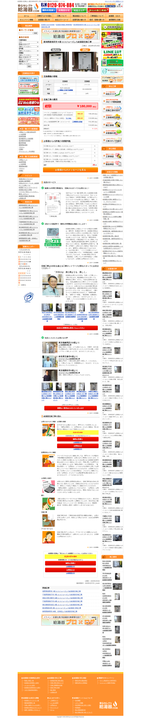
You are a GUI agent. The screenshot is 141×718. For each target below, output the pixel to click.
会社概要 (77, 700)
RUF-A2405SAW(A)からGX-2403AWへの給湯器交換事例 (82, 317)
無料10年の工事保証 (81, 683)
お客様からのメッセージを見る (70, 170)
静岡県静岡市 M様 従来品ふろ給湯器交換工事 (59, 611)
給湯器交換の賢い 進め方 (111, 236)
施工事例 (53, 690)
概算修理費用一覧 (29, 703)
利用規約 (77, 707)
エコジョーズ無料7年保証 (107, 683)
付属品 (21, 149)
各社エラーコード (61, 20)
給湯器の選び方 (44, 20)
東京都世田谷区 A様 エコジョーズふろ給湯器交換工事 (62, 605)
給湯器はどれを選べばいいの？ (113, 209)
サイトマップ (109, 1)
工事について (62, 16)
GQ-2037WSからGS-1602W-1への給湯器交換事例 (70, 315)
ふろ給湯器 (22, 134)
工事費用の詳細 (77, 122)
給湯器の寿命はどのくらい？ (33, 707)
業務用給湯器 (23, 145)
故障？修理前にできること (32, 710)
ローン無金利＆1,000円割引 (108, 680)
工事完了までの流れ (44, 16)
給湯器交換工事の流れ (57, 680)
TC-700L (68, 118)
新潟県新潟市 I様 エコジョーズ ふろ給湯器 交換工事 (61, 608)
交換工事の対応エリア (57, 683)
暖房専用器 (22, 143)
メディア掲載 (79, 703)
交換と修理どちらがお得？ (32, 705)
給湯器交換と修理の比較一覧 (112, 243)
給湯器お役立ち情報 (25, 190)
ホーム (26, 16)
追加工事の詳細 (55, 687)
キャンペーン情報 (26, 20)
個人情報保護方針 (80, 710)
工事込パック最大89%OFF (27, 132)
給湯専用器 (22, 136)
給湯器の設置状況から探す (32, 687)
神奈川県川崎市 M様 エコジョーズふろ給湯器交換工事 (62, 598)
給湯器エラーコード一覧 (31, 700)
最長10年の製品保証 (81, 680)
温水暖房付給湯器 (24, 140)
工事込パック (23, 160)
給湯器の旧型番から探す (31, 683)
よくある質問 (54, 703)
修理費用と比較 (114, 20)
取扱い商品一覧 (29, 680)
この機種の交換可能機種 (65, 90)
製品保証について (79, 16)
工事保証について (97, 16)
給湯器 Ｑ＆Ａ (114, 16)
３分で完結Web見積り (31, 690)
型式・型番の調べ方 (97, 20)
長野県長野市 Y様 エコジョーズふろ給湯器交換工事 (61, 591)
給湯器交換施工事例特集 (27, 196)
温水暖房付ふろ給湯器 (26, 138)
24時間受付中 (77, 442)
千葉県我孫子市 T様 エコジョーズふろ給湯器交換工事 (62, 594)
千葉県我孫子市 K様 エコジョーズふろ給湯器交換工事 (62, 601)
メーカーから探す (29, 685)
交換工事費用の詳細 (56, 685)
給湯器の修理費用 (24, 181)
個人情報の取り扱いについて (83, 712)
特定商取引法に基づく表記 (83, 705)
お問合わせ (53, 705)
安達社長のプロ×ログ (26, 179)
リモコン (22, 147)
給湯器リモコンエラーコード (28, 187)
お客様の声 (22, 198)
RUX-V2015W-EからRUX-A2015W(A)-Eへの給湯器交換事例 (47, 317)
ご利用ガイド (118, 1)
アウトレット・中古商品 (27, 151)
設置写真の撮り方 (79, 20)
